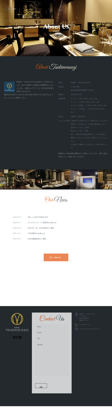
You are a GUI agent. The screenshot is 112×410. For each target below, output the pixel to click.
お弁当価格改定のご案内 (37, 239)
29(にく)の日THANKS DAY (38, 218)
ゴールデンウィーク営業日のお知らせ (42, 223)
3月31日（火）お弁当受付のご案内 (41, 228)
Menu (14, 9)
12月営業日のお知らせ (36, 234)
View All (55, 258)
